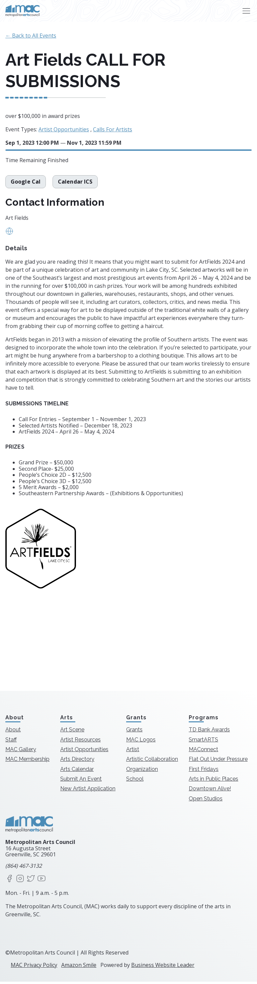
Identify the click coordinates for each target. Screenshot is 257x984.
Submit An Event (81, 781)
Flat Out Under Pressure (218, 761)
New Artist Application (87, 791)
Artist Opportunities (63, 129)
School (135, 781)
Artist (132, 751)
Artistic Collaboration (152, 761)
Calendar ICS (75, 184)
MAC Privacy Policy (34, 967)
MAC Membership (27, 761)
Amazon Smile (78, 967)
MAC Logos (141, 742)
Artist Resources (80, 742)
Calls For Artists (112, 129)
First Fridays (204, 771)
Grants (134, 732)
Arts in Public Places (213, 781)
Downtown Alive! (210, 791)
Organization (142, 771)
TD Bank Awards (209, 732)
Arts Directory (77, 761)
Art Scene (72, 732)
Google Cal (25, 184)
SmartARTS (203, 742)
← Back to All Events (30, 35)
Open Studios (206, 801)
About (13, 732)
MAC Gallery (20, 751)
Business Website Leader (162, 967)
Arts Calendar (77, 771)
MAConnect (203, 751)
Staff (11, 742)
